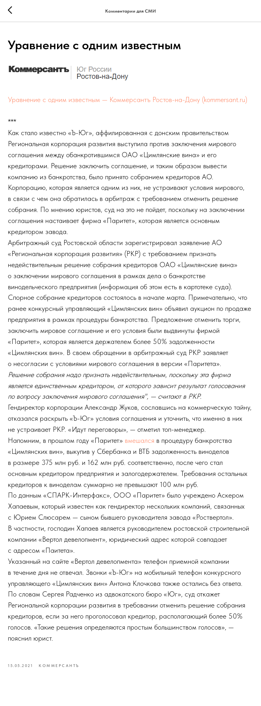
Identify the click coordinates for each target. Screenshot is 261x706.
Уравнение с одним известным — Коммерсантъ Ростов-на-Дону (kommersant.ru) (127, 99)
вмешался (139, 440)
